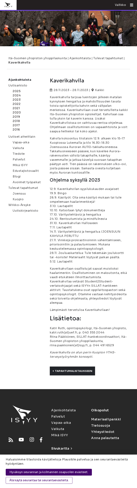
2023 (17, 100)
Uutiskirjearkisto (25, 211)
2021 (16, 108)
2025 (17, 91)
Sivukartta (61, 448)
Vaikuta (18, 148)
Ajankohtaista (80, 58)
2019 (16, 117)
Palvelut (19, 159)
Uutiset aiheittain (21, 137)
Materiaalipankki (106, 419)
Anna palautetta (105, 438)
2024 (17, 95)
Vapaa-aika (21, 142)
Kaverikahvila (19, 62)
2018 (16, 121)
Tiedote (19, 154)
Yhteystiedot (103, 432)
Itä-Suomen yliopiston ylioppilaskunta (37, 58)
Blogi (17, 176)
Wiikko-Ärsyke (19, 205)
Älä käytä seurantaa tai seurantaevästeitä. (39, 480)
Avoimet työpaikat (27, 182)
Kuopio (18, 199)
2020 (17, 112)
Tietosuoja (100, 426)
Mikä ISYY (20, 165)
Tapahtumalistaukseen (72, 371)
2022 (17, 104)
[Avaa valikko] (130, 5)
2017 (16, 125)
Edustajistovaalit (26, 171)
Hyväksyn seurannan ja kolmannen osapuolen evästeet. (48, 472)
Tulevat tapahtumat (108, 58)
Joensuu (19, 193)
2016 (16, 129)
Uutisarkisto (17, 85)
